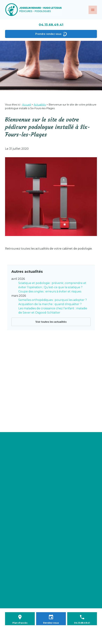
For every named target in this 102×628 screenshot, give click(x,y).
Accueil (26, 104)
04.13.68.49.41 (51, 25)
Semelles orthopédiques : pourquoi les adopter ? (52, 300)
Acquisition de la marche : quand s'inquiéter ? (50, 304)
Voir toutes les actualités (51, 321)
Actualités (40, 104)
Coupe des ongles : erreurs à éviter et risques (49, 291)
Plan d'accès (19, 622)
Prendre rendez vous (51, 34)
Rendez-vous (51, 622)
